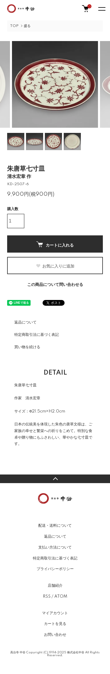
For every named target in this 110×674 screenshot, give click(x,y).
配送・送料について (55, 526)
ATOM (60, 596)
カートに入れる (55, 244)
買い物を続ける (27, 347)
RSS (47, 596)
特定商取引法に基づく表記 (36, 335)
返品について (25, 322)
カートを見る (55, 624)
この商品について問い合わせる (55, 284)
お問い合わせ (55, 635)
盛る (27, 26)
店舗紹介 (55, 586)
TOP (14, 26)
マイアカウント (55, 613)
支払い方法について (55, 547)
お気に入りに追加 (55, 266)
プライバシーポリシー (55, 569)
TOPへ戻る (55, 478)
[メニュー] (101, 8)
